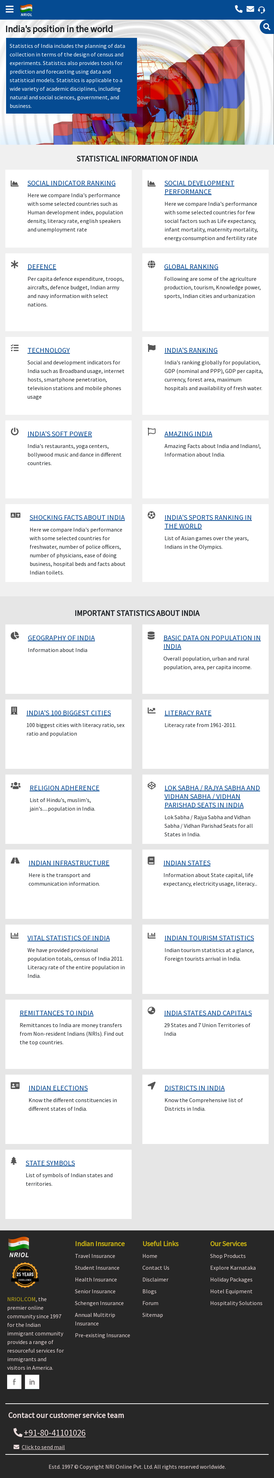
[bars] (8, 7)
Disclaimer (155, 1279)
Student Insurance (97, 1267)
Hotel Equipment (231, 1291)
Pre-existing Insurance (102, 1335)
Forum (150, 1303)
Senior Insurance (95, 1291)
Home (149, 1255)
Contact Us (155, 1267)
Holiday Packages (231, 1279)
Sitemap (152, 1314)
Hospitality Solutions (236, 1303)
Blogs (149, 1291)
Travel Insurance (95, 1255)
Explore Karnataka (233, 1267)
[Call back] (252, 9)
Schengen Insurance (99, 1303)
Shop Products (228, 1255)
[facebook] (14, 1382)
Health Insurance (96, 1279)
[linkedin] (32, 1382)
